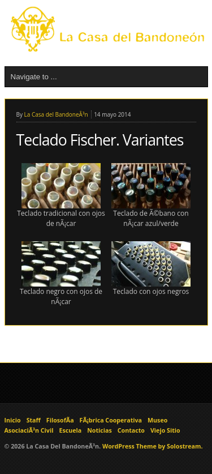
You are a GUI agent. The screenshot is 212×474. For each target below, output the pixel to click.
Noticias (99, 430)
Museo (157, 420)
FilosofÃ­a (60, 420)
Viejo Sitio (165, 430)
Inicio (13, 420)
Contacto (131, 430)
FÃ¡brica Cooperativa (111, 420)
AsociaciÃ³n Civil (29, 430)
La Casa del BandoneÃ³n (56, 114)
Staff (34, 420)
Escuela (70, 430)
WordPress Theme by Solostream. (152, 446)
